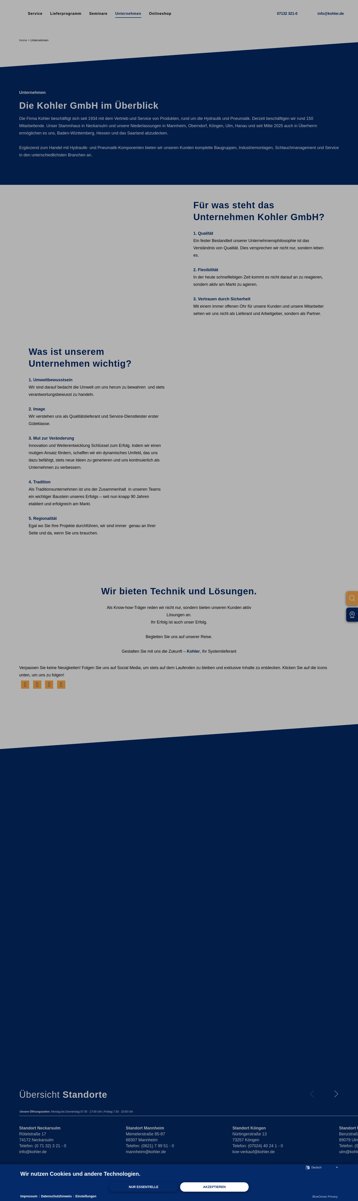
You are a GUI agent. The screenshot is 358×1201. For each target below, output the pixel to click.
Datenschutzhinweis (56, 1196)
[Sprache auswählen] (307, 1167)
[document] (179, 1176)
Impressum (28, 1196)
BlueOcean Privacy (325, 1196)
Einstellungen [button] (85, 1196)
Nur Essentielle (143, 1187)
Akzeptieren (214, 1187)
